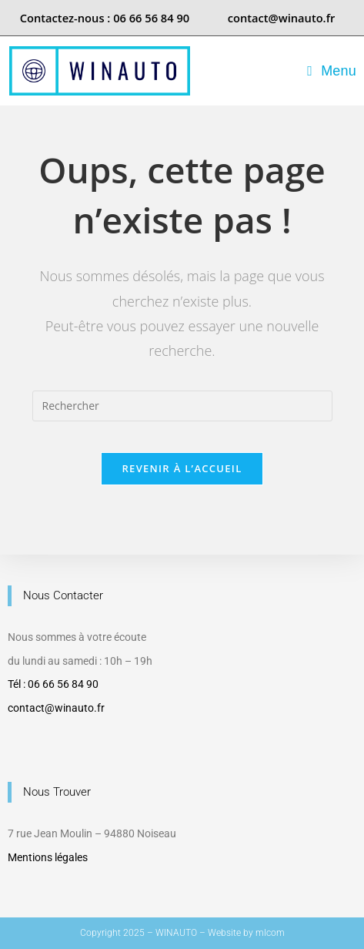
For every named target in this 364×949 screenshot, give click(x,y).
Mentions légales (48, 857)
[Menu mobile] (331, 71)
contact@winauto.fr (56, 708)
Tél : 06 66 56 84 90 (53, 684)
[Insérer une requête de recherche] (182, 406)
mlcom (270, 932)
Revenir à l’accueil (182, 468)
